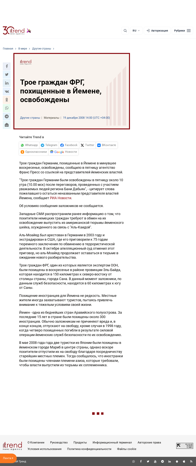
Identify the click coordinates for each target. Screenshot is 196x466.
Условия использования (44, 449)
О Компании (36, 442)
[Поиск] (125, 30)
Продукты (80, 442)
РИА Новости (60, 198)
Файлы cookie (126, 449)
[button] (6, 66)
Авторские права (149, 442)
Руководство (59, 442)
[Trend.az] (17, 30)
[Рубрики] (182, 30)
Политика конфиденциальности (89, 449)
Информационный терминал (112, 442)
